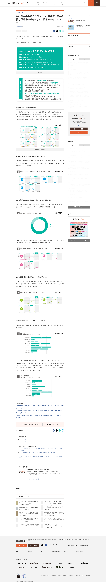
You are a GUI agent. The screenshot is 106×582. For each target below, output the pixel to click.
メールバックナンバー (79, 125)
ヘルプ (40, 575)
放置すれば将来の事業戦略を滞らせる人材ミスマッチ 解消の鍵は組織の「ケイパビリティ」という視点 (28, 520)
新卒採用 (18, 31)
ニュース (33, 3)
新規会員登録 (78, 129)
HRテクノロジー (62, 3)
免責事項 (59, 575)
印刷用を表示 (20, 430)
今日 (73, 59)
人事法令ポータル (46, 3)
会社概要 (64, 575)
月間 (84, 59)
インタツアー (23, 439)
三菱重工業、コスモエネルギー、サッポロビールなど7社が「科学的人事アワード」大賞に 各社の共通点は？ (54, 514)
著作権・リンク (46, 575)
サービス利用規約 (70, 575)
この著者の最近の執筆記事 (33, 479)
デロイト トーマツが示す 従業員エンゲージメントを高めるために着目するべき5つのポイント (54, 520)
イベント (54, 3)
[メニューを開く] (9, 3)
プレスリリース (23, 441)
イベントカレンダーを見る (78, 240)
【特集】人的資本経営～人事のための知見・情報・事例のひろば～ (83, 26)
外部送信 (88, 575)
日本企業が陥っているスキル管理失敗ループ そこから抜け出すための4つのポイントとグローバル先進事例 (29, 503)
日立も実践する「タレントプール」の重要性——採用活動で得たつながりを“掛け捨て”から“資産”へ (53, 507)
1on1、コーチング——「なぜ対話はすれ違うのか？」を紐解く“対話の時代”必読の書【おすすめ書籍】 (28, 514)
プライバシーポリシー (80, 575)
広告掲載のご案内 (84, 545)
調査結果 (24, 31)
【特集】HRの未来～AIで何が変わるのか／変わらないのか (82, 19)
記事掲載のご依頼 (72, 545)
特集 (28, 3)
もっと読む (21, 459)
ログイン (78, 132)
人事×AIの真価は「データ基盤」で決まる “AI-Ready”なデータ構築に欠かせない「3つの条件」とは (53, 526)
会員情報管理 (53, 575)
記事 (38, 3)
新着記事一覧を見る (78, 207)
